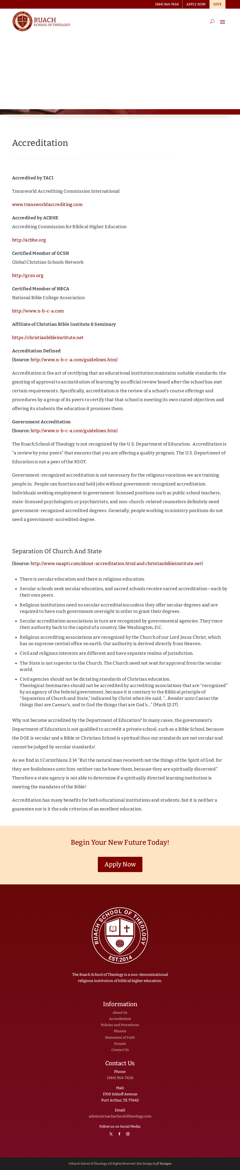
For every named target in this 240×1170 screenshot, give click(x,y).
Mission (120, 1031)
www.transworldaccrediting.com (47, 204)
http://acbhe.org (29, 240)
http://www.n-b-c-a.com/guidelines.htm (73, 359)
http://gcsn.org (27, 275)
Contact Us (120, 1050)
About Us (120, 1013)
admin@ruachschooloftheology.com (120, 1116)
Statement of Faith (120, 1037)
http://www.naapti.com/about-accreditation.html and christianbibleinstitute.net (116, 563)
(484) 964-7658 (120, 1078)
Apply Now (120, 864)
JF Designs (164, 1163)
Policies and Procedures (120, 1025)
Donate (120, 1044)
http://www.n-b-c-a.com (38, 311)
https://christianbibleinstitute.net (48, 337)
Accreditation (120, 1019)
